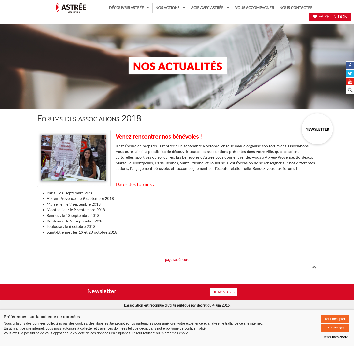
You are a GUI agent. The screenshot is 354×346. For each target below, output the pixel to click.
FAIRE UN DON (330, 16)
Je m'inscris (223, 292)
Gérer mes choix (335, 337)
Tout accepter (335, 319)
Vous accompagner (254, 7)
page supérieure (177, 259)
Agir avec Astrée (210, 7)
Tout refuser (335, 328)
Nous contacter (296, 7)
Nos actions (170, 7)
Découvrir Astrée (129, 7)
